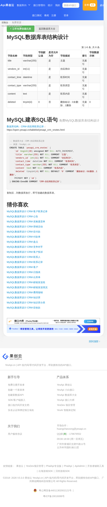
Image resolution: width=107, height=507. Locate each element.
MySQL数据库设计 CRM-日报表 (23, 272)
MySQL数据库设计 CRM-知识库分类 (26, 302)
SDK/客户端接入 (16, 400)
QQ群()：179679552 (69, 434)
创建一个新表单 (16, 389)
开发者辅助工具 (95, 466)
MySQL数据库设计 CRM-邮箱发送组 (26, 282)
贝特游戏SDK (62, 471)
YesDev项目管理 (34, 466)
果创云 (19, 466)
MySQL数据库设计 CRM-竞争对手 (25, 246)
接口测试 (37, 15)
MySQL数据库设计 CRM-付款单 (23, 236)
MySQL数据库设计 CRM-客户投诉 (25, 252)
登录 (66, 15)
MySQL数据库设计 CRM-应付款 (23, 231)
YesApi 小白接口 (65, 389)
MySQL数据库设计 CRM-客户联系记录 (27, 211)
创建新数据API (16, 395)
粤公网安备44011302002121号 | (53, 490)
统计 (50, 5)
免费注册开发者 (16, 384)
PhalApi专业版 (53, 466)
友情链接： (9, 466)
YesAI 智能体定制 (66, 410)
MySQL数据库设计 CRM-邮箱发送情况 (27, 287)
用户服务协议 (15, 434)
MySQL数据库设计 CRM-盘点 (22, 241)
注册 (53, 15)
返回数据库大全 (47, 28)
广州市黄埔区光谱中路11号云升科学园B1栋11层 (71, 446)
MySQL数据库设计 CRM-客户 (22, 267)
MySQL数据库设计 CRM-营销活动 (25, 226)
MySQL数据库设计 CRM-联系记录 (25, 262)
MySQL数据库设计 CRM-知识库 (23, 297)
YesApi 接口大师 (65, 400)
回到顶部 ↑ (94, 341)
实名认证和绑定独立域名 (21, 410)
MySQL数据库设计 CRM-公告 (22, 216)
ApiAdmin (80, 466)
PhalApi (68, 466)
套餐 (90, 5)
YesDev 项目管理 (66, 405)
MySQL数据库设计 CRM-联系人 (23, 257)
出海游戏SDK (46, 471)
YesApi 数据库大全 (67, 395)
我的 (57, 5)
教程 (46, 15)
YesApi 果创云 (64, 384)
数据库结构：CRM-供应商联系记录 (25, 126)
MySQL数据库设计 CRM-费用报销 (25, 292)
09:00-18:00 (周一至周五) (70, 439)
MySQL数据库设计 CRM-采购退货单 (26, 221)
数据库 (22, 5)
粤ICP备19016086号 (54, 496)
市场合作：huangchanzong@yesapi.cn (71, 427)
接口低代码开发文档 (18, 405)
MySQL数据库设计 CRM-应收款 (23, 307)
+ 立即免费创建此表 (20, 28)
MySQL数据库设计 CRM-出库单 (23, 277)
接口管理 (39, 5)
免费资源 (16, 22)
